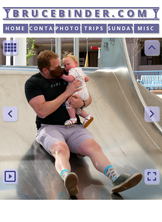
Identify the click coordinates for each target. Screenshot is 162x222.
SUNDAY (120, 28)
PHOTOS (68, 28)
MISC (146, 28)
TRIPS (94, 28)
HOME (15, 28)
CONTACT (42, 28)
